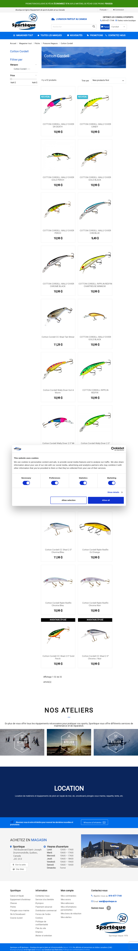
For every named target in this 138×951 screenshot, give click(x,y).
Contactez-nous (42, 896)
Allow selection (68, 500)
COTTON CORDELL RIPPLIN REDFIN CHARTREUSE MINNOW (95, 284)
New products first (109, 80)
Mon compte (67, 890)
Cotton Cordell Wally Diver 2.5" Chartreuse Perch (95, 444)
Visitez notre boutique (126, 20)
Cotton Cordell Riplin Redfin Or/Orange (95, 550)
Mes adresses (67, 903)
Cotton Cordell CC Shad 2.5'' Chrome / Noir (95, 657)
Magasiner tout (24, 35)
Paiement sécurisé (43, 907)
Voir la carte (20, 864)
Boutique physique (17, 950)
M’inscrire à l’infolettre (94, 822)
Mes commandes (68, 896)
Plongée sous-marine (19, 910)
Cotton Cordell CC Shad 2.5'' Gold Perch (58, 657)
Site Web (20, 869)
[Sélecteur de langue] (104, 10)
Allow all (106, 500)
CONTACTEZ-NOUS (116, 35)
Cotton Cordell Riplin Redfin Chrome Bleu (58, 604)
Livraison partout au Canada (71, 19)
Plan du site (40, 928)
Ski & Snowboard (17, 914)
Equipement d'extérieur (20, 899)
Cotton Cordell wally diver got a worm (58, 391)
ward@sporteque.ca (107, 901)
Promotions (96, 35)
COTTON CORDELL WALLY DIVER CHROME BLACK (58, 284)
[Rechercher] (74, 26)
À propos (39, 903)
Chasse (13, 903)
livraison (39, 950)
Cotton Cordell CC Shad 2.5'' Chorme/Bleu (58, 550)
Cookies (39, 918)
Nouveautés (75, 35)
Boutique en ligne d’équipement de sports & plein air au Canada (40, 10)
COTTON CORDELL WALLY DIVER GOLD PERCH (58, 178)
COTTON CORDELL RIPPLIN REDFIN (95, 391)
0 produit (118, 27)
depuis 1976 (67, 947)
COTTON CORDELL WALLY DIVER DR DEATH (58, 125)
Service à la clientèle (44, 899)
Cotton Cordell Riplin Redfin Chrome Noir (95, 604)
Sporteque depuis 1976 (118, 936)
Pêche (13, 907)
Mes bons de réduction (71, 913)
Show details (113, 492)
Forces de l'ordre (43, 914)
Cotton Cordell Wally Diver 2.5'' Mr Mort (58, 444)
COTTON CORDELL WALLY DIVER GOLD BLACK (95, 178)
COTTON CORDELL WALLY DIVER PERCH (58, 231)
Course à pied (16, 918)
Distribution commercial (45, 910)
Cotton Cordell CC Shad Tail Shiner (58, 337)
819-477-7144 (108, 20)
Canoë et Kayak (17, 896)
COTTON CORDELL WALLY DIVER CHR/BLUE (95, 231)
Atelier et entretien (43, 935)
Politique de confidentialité (73, 950)
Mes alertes (66, 917)
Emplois (39, 932)
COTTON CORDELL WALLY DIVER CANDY (95, 125)
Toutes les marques (51, 35)
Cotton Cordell (19, 51)
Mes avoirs (66, 899)
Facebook (108, 908)
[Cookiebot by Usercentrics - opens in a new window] (113, 449)
